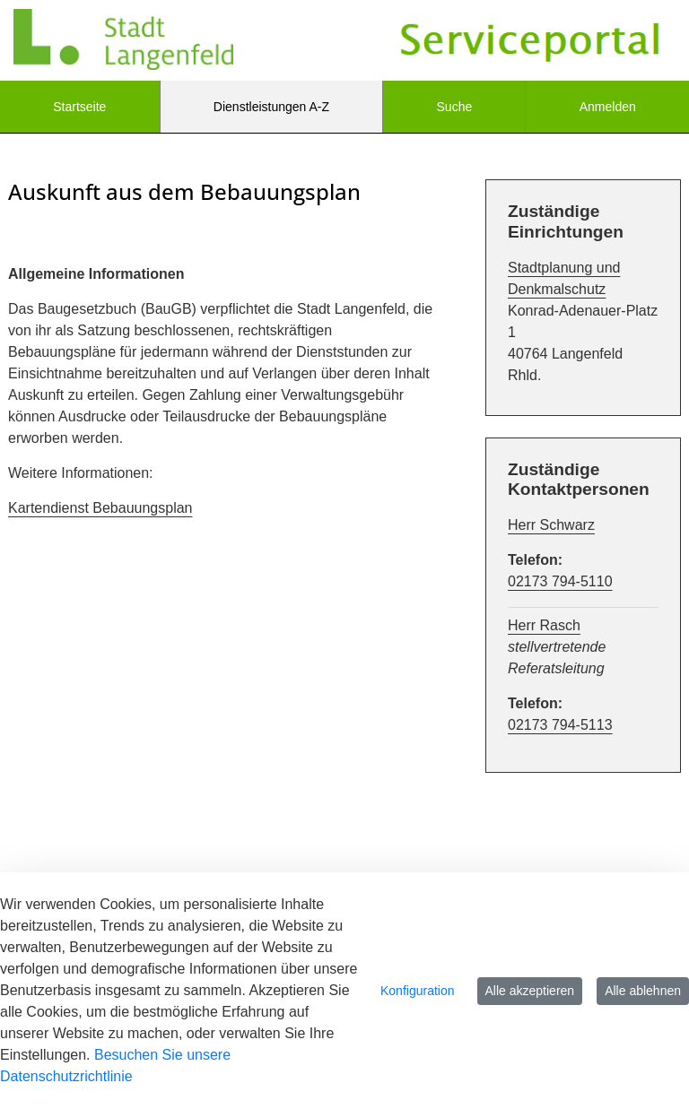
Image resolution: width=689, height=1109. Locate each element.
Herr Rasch (544, 625)
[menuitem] (80, 107)
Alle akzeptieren (530, 990)
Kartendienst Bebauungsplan (100, 508)
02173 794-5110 (560, 581)
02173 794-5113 (560, 724)
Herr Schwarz (551, 525)
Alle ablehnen (643, 990)
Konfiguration (417, 990)
